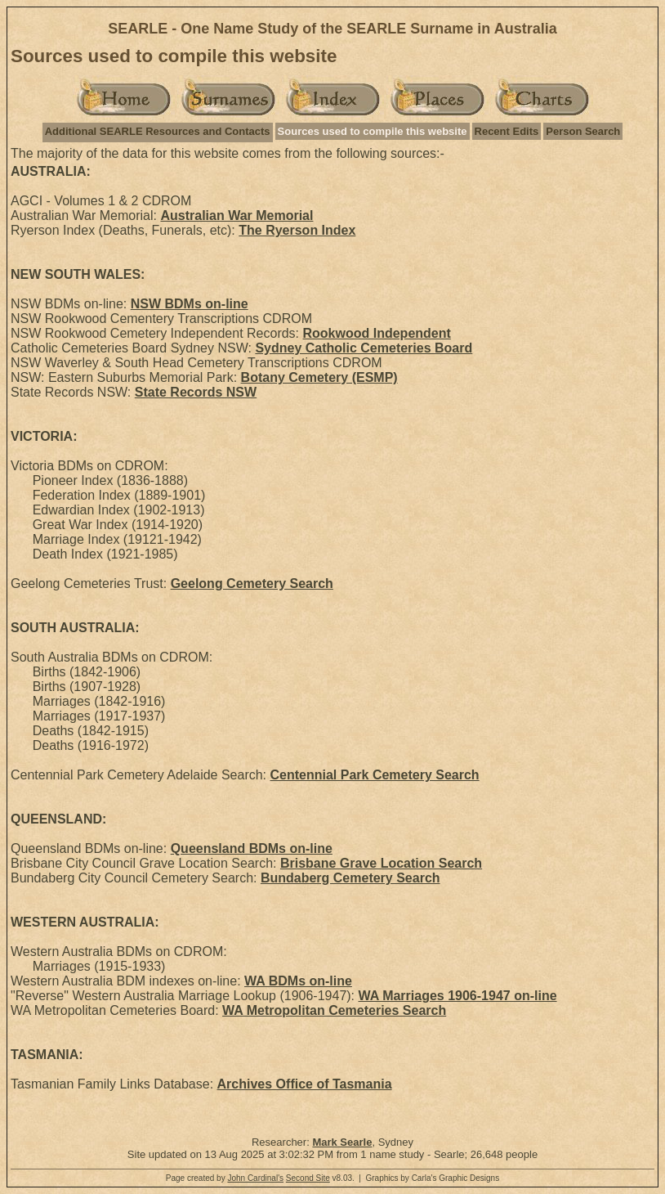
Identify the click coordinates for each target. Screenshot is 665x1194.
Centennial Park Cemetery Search (375, 775)
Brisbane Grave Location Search (381, 863)
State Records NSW (196, 392)
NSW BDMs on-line (189, 304)
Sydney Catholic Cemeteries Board (363, 348)
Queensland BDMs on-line (251, 848)
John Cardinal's (255, 1178)
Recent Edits (507, 131)
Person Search (583, 131)
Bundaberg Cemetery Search (350, 878)
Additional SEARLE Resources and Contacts (157, 131)
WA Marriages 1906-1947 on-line (458, 996)
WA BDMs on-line (298, 981)
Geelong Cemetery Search (252, 583)
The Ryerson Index (297, 230)
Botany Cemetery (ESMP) (319, 377)
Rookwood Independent (377, 333)
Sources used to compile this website (372, 131)
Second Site (308, 1178)
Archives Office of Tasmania (304, 1084)
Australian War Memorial (236, 215)
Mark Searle (342, 1142)
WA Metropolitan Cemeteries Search (334, 1010)
